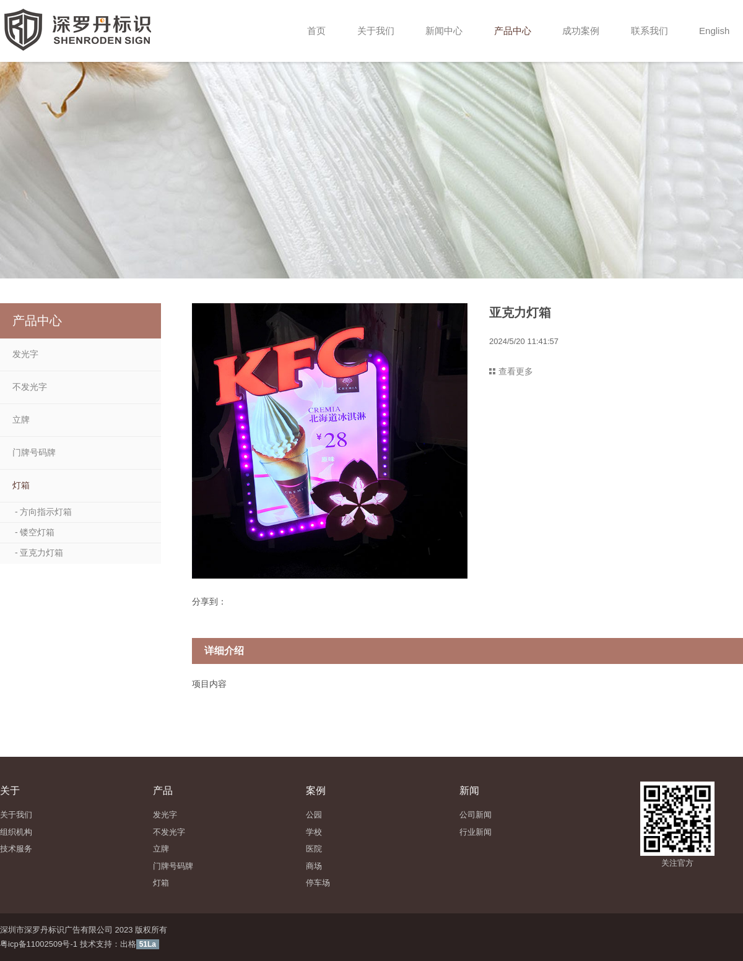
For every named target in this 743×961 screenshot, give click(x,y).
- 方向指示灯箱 (42, 512)
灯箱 (21, 485)
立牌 (21, 419)
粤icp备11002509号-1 (38, 944)
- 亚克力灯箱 (37, 553)
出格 (128, 944)
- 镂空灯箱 (33, 532)
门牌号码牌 (34, 452)
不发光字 (29, 387)
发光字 (25, 354)
